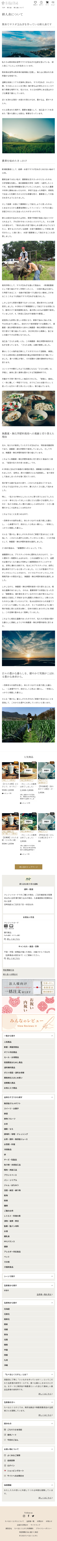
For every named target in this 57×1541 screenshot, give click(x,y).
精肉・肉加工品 (10, 1169)
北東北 (7, 1314)
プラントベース (10, 1175)
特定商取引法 (8, 970)
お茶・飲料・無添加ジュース (16, 1139)
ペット (7, 1256)
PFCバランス (9, 1241)
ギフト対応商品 (10, 1052)
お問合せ (40, 1521)
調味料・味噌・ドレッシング (16, 1134)
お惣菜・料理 (9, 1144)
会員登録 (9, 1460)
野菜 (6, 1113)
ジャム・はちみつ (11, 1185)
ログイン (9, 1465)
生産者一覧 (30, 1521)
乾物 (6, 1195)
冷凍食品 (7, 1149)
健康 (6, 1246)
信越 (6, 1329)
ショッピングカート (14, 1470)
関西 (6, 1344)
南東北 (7, 1319)
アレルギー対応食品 (12, 1251)
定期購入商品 (9, 1082)
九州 (6, 1360)
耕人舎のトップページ (28, 867)
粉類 (6, 1200)
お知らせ (49, 1521)
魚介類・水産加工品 (12, 1164)
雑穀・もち (8, 1129)
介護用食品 (8, 1267)
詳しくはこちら (46, 1393)
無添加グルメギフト (12, 1103)
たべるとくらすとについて (14, 1521)
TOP (3, 8)
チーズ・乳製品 (10, 1159)
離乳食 (7, 1236)
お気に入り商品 (10, 1088)
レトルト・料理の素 (12, 1216)
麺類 (6, 1205)
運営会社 (9, 1528)
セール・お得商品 (11, 1057)
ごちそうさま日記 (13, 1429)
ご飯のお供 (8, 1210)
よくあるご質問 (12, 1455)
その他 (7, 1262)
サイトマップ (35, 1525)
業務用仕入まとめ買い (13, 1077)
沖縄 (6, 1365)
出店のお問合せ (22, 1525)
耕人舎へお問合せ (10, 974)
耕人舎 (9, 8)
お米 (6, 1123)
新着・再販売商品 (11, 1047)
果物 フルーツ (9, 1118)
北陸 (6, 1339)
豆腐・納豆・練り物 (12, 1190)
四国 (6, 1355)
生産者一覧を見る (45, 1294)
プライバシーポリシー (44, 1528)
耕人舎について (19, 8)
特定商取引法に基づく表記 (28, 1532)
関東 (6, 1324)
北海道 (7, 1309)
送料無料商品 (9, 1067)
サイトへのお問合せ (14, 1475)
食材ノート (10, 1434)
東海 (6, 1334)
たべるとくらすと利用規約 (23, 1528)
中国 (6, 1349)
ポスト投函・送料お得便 (14, 1072)
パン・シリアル (10, 1180)
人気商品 (7, 1042)
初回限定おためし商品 (13, 1062)
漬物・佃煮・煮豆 (11, 1221)
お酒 (6, 1231)
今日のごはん (11, 1440)
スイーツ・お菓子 (11, 1108)
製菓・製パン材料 (11, 1226)
